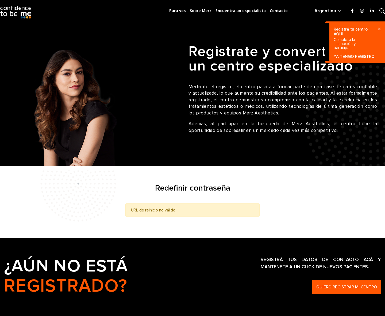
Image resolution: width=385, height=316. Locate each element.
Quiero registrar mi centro (346, 287)
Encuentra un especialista (240, 10)
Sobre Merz (200, 10)
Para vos (177, 10)
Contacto (279, 10)
